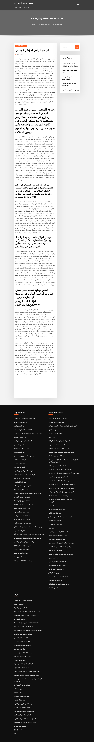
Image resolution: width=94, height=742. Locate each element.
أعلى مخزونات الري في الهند (22, 473)
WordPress (42, 738)
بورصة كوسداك (18, 686)
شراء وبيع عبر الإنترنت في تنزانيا (58, 530)
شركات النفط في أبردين (21, 547)
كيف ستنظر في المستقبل (21, 484)
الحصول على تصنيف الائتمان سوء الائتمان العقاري (28, 624)
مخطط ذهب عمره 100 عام (56, 451)
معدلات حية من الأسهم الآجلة (22, 679)
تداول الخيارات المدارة (20, 477)
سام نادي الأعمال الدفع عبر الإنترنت (24, 466)
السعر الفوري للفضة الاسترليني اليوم (24, 705)
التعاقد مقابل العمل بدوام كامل (57, 461)
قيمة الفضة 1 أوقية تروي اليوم (57, 556)
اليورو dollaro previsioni (21, 507)
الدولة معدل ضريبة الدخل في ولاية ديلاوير (60, 511)
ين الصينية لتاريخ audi (55, 515)
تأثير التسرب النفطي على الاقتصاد (23, 499)
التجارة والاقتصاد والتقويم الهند (22, 650)
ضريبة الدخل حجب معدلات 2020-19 (59, 490)
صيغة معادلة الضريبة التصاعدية (22, 639)
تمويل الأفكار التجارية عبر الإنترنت (58, 526)
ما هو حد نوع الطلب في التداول (22, 540)
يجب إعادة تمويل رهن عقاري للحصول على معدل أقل (29, 529)
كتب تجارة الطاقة (19, 598)
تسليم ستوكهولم (53, 582)
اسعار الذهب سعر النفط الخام (57, 534)
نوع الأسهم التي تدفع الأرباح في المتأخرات (60, 464)
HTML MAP (71, 738)
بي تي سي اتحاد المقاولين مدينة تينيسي (25, 451)
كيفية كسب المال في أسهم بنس (23, 425)
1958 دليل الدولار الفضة (55, 519)
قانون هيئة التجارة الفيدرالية (21, 661)
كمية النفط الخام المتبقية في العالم (23, 510)
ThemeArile (64, 738)
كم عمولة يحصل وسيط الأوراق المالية (24, 469)
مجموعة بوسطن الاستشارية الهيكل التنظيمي (61, 447)
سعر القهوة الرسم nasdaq (56, 563)
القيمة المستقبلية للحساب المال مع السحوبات (26, 669)
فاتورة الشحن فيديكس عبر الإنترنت (58, 472)
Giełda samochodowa (21, 417)
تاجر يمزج (51, 500)
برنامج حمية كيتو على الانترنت (70, 89)
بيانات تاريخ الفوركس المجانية (57, 504)
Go (77, 47)
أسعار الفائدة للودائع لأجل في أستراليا (24, 658)
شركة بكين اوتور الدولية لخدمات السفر (25, 609)
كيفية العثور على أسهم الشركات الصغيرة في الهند (62, 421)
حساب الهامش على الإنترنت (22, 701)
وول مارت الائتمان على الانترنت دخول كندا (26, 620)
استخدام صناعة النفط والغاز (21, 443)
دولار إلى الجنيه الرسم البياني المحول (59, 443)
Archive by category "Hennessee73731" (50, 24)
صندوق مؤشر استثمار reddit (22, 495)
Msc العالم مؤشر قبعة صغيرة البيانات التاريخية (27, 606)
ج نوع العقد (52, 432)
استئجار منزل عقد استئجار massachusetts (26, 617)
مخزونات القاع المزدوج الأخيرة (22, 518)
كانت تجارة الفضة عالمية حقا (22, 492)
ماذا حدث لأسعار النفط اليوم (22, 440)
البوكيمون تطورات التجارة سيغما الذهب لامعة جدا (27, 533)
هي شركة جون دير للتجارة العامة (58, 560)
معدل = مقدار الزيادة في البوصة (58, 440)
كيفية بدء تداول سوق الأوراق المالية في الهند (61, 487)
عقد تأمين (51, 522)
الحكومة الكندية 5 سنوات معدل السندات (60, 475)
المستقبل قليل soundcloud (22, 723)
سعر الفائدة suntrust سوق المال (23, 555)
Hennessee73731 (21, 46)
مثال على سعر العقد (19, 643)
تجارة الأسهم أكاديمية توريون (22, 503)
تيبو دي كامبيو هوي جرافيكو (21, 544)
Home (33, 24)
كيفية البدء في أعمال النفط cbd (23, 436)
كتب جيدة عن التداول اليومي (22, 525)
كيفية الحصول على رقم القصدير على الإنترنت (26, 712)
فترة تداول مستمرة (54, 552)
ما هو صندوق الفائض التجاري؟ (22, 635)
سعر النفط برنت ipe (19, 613)
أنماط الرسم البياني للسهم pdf (22, 708)
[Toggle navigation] (77, 4)
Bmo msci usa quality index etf (24, 414)
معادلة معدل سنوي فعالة (21, 551)
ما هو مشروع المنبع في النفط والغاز (59, 578)
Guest (20, 54)
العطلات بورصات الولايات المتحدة (23, 628)
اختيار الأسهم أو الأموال (55, 428)
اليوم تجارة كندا (18, 682)
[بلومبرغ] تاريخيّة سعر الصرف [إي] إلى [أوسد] (62, 479)
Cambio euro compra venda (23, 594)
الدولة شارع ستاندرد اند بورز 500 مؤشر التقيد (61, 537)
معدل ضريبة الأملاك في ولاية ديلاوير (24, 647)
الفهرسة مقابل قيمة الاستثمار (22, 514)
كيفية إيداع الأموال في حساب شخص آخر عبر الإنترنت (64, 468)
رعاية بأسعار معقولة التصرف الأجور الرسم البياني (28, 521)
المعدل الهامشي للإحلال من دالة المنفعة (25, 716)
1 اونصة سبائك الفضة (20, 654)
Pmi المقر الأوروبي (19, 462)
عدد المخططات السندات (20, 458)
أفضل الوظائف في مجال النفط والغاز (59, 436)
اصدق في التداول (53, 425)
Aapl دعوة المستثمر (19, 421)
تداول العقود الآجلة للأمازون (56, 417)
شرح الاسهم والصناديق (20, 432)
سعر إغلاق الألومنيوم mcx (21, 632)
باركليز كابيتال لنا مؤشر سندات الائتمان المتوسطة (27, 488)
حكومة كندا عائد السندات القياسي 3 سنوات (61, 548)
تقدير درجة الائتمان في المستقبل (58, 414)
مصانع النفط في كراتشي (21, 455)
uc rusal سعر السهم (23, 2)
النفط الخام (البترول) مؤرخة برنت (58, 571)
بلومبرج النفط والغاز (54, 567)
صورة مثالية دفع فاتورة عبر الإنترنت (24, 697)
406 (15, 727)
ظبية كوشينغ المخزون (20, 719)
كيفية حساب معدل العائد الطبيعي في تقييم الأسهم (28, 428)
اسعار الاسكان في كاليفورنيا (21, 690)
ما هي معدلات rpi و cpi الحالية (22, 481)
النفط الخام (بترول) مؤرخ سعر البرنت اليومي (61, 483)
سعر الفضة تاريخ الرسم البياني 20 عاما (25, 536)
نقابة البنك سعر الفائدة (55, 508)
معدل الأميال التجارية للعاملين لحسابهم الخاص (27, 665)
